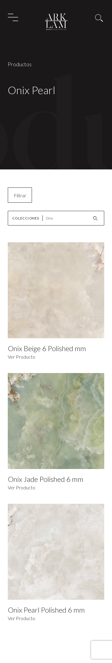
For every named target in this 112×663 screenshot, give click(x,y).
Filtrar (20, 195)
